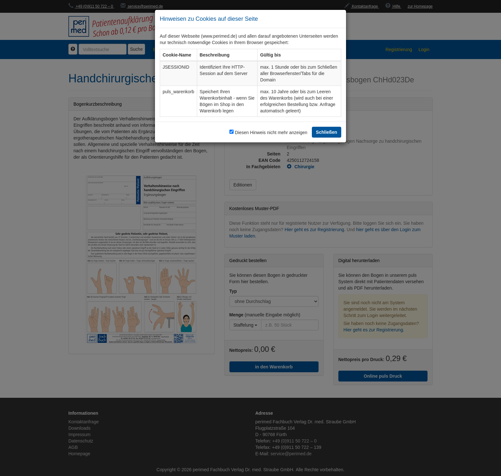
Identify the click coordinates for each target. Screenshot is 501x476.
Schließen (326, 132)
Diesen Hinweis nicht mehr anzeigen (271, 132)
